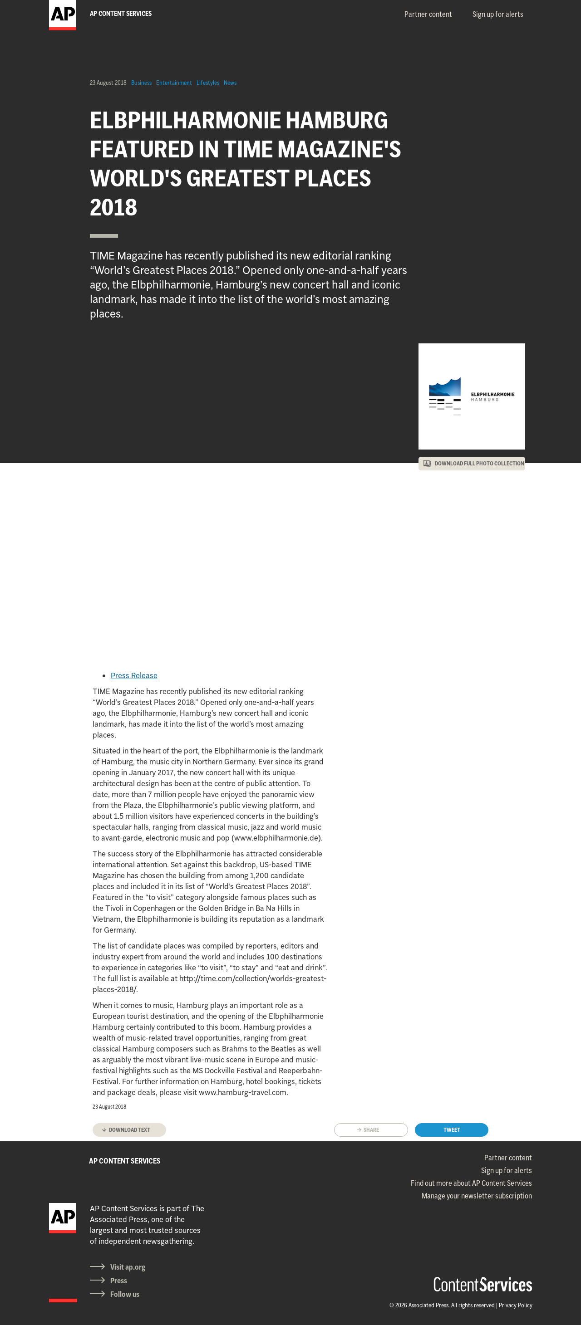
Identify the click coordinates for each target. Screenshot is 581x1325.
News (230, 82)
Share (371, 1130)
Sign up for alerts (498, 14)
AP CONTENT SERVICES (125, 1161)
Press (118, 1280)
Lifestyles (208, 82)
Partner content (428, 14)
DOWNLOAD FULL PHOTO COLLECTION (479, 463)
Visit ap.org (127, 1266)
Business (141, 82)
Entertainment (174, 82)
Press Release (134, 675)
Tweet (451, 1130)
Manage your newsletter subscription (477, 1196)
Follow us (124, 1294)
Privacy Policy (515, 1305)
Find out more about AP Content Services (471, 1183)
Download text (129, 1130)
